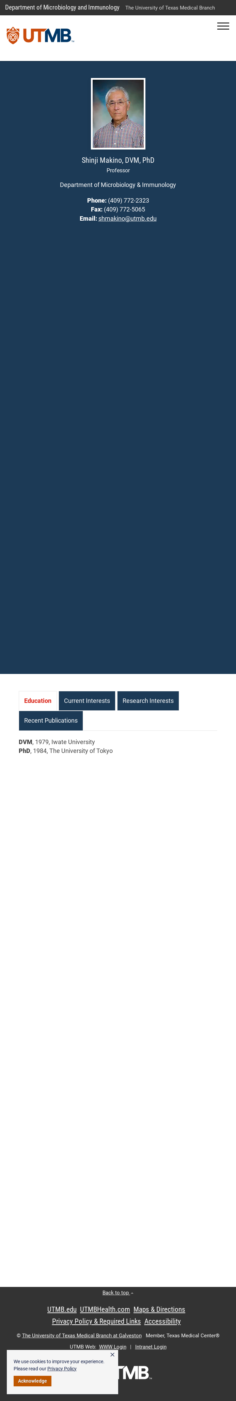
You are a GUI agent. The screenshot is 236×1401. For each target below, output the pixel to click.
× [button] (112, 1354)
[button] (223, 26)
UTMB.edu (62, 1309)
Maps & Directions (159, 1309)
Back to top (118, 1293)
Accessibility (162, 1321)
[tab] (38, 701)
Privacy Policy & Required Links (96, 1321)
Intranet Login (151, 1347)
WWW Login (112, 1347)
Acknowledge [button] (32, 1381)
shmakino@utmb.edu (127, 218)
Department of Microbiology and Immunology (62, 7)
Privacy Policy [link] (62, 1368)
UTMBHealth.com (105, 1309)
